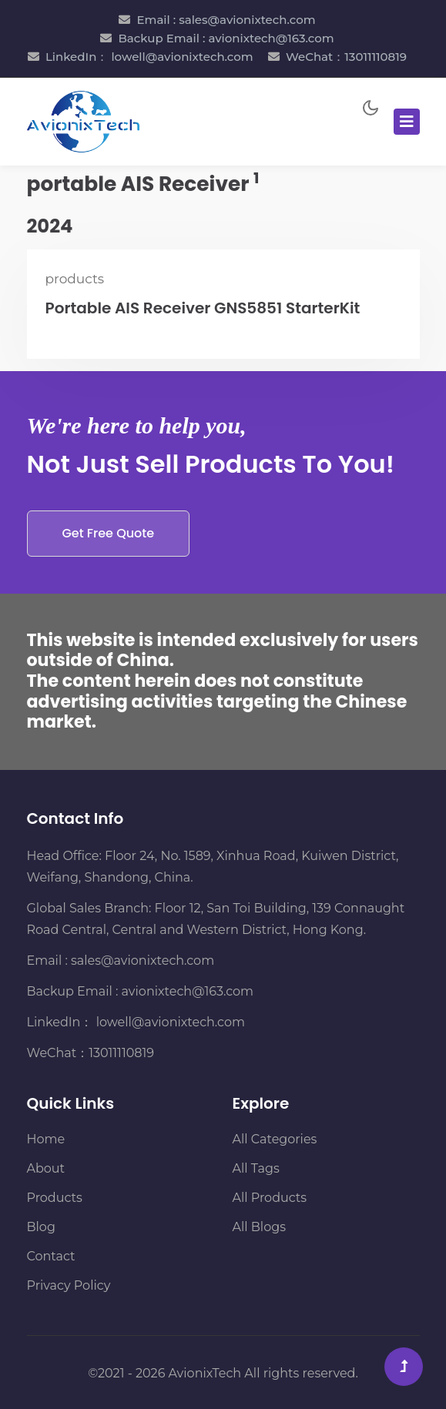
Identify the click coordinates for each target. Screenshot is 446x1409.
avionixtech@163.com (187, 991)
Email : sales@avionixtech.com (225, 19)
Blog (41, 1227)
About (46, 1168)
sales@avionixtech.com (142, 960)
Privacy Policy (69, 1285)
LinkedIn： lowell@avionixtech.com (149, 56)
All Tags (256, 1168)
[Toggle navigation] (407, 122)
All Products (270, 1197)
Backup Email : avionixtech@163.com (226, 38)
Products (54, 1197)
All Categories (275, 1139)
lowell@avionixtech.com (168, 1022)
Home (46, 1139)
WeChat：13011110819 (346, 56)
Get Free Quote (108, 533)
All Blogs (259, 1227)
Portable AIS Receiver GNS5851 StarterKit (202, 308)
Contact (51, 1256)
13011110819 (121, 1053)
